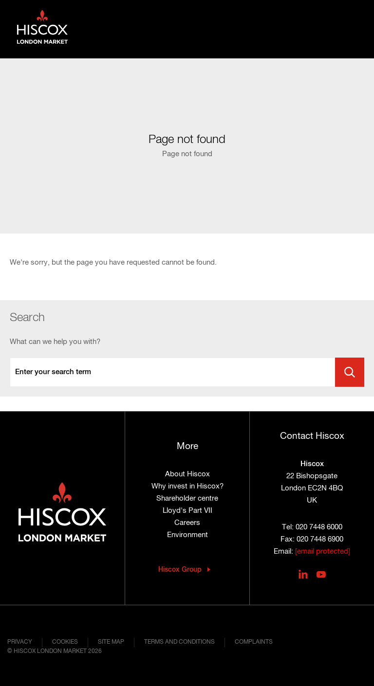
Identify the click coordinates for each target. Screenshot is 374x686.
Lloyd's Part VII (187, 510)
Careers (187, 522)
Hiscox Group (180, 569)
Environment (187, 535)
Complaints (254, 642)
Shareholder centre (187, 498)
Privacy (19, 642)
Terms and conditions (179, 642)
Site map (111, 642)
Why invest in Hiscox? (187, 486)
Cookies (65, 642)
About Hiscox (187, 474)
